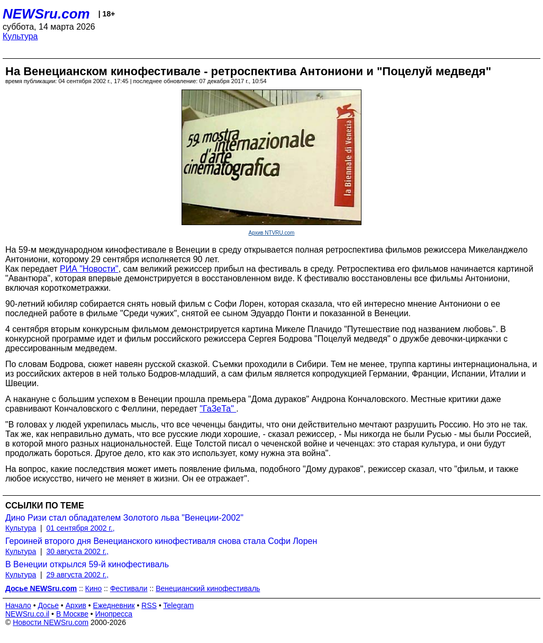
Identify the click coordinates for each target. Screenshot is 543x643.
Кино (93, 588)
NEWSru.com (46, 14)
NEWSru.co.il (27, 614)
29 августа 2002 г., (77, 574)
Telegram (179, 605)
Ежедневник (114, 605)
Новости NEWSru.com (50, 622)
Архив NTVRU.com (272, 233)
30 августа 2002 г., (77, 551)
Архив (76, 605)
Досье (48, 605)
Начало (18, 605)
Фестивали (129, 588)
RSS (149, 605)
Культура (20, 36)
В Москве (72, 614)
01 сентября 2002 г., (80, 528)
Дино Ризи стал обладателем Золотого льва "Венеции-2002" (124, 517)
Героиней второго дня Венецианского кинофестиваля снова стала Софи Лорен (161, 541)
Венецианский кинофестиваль (208, 588)
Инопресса (114, 614)
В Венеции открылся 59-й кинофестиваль (87, 564)
